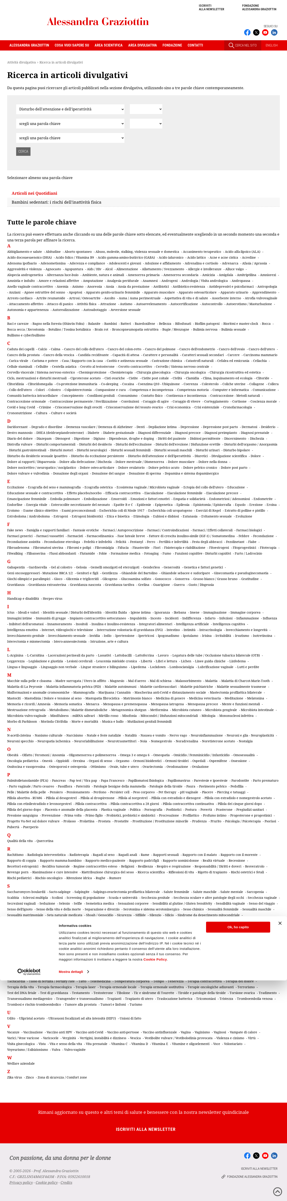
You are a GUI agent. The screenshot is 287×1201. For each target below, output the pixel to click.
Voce (216, 1044)
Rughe (100, 878)
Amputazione (93, 281)
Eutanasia (190, 516)
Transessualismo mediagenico (29, 998)
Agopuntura (74, 269)
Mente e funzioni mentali (241, 704)
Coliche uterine (234, 384)
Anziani (14, 292)
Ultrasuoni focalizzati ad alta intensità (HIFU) (82, 1018)
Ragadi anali (127, 855)
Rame (145, 855)
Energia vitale (36, 504)
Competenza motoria (193, 390)
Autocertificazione (184, 304)
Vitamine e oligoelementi (190, 1044)
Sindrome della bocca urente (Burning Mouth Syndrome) (50, 926)
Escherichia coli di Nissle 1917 (121, 510)
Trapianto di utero (139, 998)
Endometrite (263, 499)
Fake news (15, 530)
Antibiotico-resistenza (189, 286)
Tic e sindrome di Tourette (154, 993)
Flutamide (87, 553)
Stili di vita (105, 961)
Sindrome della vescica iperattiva (206, 926)
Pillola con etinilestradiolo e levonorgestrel (39, 804)
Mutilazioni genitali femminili (149, 721)
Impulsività (138, 618)
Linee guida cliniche (210, 661)
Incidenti (171, 618)
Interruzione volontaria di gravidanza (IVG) (130, 630)
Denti (141, 427)
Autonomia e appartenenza (28, 310)
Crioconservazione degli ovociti (78, 407)
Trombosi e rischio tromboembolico (34, 1004)
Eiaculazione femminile (184, 493)
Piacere (207, 792)
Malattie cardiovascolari (158, 686)
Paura (190, 786)
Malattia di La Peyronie (24, 686)
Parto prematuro (265, 780)
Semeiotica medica (100, 903)
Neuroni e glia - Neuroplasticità (250, 735)
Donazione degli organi (70, 473)
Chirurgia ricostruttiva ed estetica (235, 372)
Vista (42, 1044)
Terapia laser (86, 987)
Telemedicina (100, 981)
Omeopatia (161, 755)
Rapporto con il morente (239, 855)
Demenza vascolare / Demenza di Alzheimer (99, 427)
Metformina (159, 710)
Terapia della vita (20, 987)
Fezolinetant (235, 542)
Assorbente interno (226, 298)
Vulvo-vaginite (75, 1049)
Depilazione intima (162, 427)
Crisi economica (179, 407)
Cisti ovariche (114, 378)
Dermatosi (249, 427)
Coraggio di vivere (186, 401)
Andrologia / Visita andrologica (204, 281)
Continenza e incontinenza (186, 395)
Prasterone (224, 809)
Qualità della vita (20, 841)
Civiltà (177, 378)
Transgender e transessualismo (79, 998)
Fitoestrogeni (219, 547)
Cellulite (42, 366)
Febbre (244, 536)
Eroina (272, 504)
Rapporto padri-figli (144, 860)
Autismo (126, 304)
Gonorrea (182, 579)
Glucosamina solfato (136, 579)
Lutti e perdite (248, 667)
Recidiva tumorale (56, 866)
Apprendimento (264, 292)
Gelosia (81, 567)
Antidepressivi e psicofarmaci (231, 286)
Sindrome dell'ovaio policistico (222, 921)
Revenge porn (17, 872)
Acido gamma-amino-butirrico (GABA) (126, 257)
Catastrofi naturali (199, 361)
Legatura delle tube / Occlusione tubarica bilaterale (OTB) (216, 655)
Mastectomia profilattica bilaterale (236, 692)
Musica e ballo (113, 721)
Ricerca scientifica (151, 872)
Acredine (249, 257)
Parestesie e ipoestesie (211, 780)
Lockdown (158, 667)
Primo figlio (94, 815)
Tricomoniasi (206, 998)
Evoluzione (244, 516)
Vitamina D (139, 1044)
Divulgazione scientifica (229, 456)
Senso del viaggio (262, 903)
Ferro (151, 542)
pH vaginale (189, 792)
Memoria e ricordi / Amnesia (28, 704)
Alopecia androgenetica (25, 275)
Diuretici (201, 456)
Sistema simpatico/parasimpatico (78, 950)
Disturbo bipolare (236, 450)
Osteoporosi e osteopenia (68, 766)
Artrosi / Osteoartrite (84, 298)
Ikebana (180, 612)
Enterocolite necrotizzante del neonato (80, 504)
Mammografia (84, 692)
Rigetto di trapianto (212, 872)
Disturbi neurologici (92, 450)
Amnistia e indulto (21, 281)
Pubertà (13, 827)
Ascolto (109, 298)
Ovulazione (200, 766)
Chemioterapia (121, 372)
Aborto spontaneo (78, 251)
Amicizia (208, 275)
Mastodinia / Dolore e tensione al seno (53, 698)
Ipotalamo (190, 635)
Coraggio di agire (156, 401)
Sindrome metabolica (92, 938)
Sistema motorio (208, 944)
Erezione (256, 504)
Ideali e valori (28, 612)
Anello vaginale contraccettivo (30, 286)
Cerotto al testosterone (97, 366)
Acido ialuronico (171, 257)
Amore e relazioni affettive (59, 281)
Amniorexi (268, 275)
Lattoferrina (144, 655)
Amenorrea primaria (144, 275)
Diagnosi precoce (188, 433)
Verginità (69, 1038)
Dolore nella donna (212, 462)
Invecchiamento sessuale (67, 635)
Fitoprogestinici (244, 547)
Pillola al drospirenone (97, 798)
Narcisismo (74, 735)
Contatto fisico (152, 395)
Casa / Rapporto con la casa (82, 361)
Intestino (173, 630)
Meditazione (234, 698)
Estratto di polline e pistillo (245, 510)
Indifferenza (191, 618)
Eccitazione (15, 487)
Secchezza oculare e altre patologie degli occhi (209, 897)
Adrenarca (230, 263)
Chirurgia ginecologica (154, 372)
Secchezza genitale (155, 897)
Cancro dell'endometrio (197, 349)
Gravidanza (16, 585)
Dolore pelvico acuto (163, 467)
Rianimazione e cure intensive (55, 872)
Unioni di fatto (130, 1018)
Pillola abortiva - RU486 (24, 798)
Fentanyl (136, 542)
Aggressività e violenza (24, 269)
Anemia (62, 286)
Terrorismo (246, 987)
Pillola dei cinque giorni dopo (240, 804)
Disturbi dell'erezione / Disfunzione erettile (188, 444)
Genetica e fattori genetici (203, 567)
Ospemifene (218, 761)
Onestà (47, 761)
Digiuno (99, 438)
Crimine (45, 407)
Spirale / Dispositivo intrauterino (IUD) (178, 956)
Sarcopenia (255, 892)
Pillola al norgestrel (133, 798)
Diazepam (44, 438)
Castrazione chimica (167, 361)
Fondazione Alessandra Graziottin (259, 7)
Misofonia (129, 715)
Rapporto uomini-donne (181, 860)
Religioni (127, 866)
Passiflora (65, 786)
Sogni (212, 950)
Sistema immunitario (149, 944)
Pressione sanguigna (22, 815)
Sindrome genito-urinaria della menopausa (39, 938)
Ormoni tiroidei (177, 761)
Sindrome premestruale (25, 944)
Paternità (83, 786)
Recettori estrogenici (22, 866)
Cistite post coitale (155, 378)
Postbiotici (173, 809)
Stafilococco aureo (21, 961)
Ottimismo (98, 766)
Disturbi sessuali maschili (173, 450)
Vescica (135, 1038)
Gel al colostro (61, 567)
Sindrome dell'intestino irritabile (80, 921)
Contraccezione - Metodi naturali (235, 395)
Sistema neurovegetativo (243, 944)
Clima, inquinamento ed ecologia (227, 378)
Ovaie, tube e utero (124, 766)
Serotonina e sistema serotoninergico (151, 909)
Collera (273, 384)
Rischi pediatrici (19, 878)
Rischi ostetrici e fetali (247, 872)
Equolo (240, 504)
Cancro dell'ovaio (232, 349)
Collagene (256, 384)
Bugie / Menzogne (175, 329)
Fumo (167, 553)
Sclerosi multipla (35, 897)
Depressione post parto (220, 427)
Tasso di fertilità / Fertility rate (52, 981)
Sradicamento (237, 956)
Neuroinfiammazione (207, 735)
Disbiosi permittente (205, 438)
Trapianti (114, 998)
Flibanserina (36, 553)
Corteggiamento (216, 401)
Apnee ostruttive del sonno (44, 292)
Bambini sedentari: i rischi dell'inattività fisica (56, 202)
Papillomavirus (179, 780)
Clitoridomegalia (40, 384)
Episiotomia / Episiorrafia (212, 504)
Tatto (82, 981)
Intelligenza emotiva (22, 630)
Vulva (56, 1049)
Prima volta (73, 815)
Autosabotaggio (95, 310)
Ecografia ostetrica (99, 487)
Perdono (99, 792)
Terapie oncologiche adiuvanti (211, 987)
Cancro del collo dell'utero (84, 349)
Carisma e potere (45, 361)
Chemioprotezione (93, 372)
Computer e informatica (231, 390)
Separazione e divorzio (102, 909)
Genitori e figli (87, 573)
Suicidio (183, 961)
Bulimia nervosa (205, 329)
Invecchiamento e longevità (246, 630)
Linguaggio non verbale (59, 667)
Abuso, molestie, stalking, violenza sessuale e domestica (137, 251)
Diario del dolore (20, 438)
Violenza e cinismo (230, 1038)
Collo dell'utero (20, 390)
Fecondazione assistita (23, 542)
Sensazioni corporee (133, 903)
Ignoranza (162, 612)
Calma (55, 349)
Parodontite (240, 780)
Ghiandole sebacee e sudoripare (185, 573)
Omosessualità (244, 755)
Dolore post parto (234, 467)
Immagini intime (19, 618)
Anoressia (94, 286)
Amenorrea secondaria (180, 275)
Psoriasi (270, 821)
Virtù (252, 1038)
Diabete (93, 433)
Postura (191, 809)
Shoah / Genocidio (99, 915)
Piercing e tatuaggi (231, 792)
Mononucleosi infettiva (236, 715)
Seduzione (47, 903)
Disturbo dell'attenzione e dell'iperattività (159, 456)
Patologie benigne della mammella (120, 786)
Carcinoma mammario (260, 355)
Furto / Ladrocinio (248, 553)
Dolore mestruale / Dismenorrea (139, 462)
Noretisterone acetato (218, 741)
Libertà (146, 661)
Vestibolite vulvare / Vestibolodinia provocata (179, 1038)
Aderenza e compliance (87, 263)
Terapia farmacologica (55, 987)
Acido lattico (196, 257)
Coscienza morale (263, 401)
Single (52, 944)
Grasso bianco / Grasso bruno (215, 579)
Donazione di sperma (145, 473)
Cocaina (128, 384)
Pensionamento (78, 792)
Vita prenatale (96, 1044)
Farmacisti (75, 536)
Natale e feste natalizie (104, 735)
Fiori (156, 547)
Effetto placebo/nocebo (84, 493)
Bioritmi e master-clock (240, 323)
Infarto (210, 618)
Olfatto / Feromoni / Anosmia (43, 755)
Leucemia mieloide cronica (116, 661)
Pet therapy (167, 792)
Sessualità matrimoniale (25, 915)
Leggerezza (16, 661)
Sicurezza (124, 915)
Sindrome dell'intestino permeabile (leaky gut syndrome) (152, 921)
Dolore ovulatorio (131, 467)
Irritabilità (223, 635)
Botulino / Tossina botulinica (69, 329)
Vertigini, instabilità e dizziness (103, 1038)
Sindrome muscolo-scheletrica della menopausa (148, 938)
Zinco (30, 1077)
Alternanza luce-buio (62, 275)
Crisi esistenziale (206, 407)
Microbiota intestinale (257, 710)
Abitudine (53, 251)
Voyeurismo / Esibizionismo (27, 1049)
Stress (145, 961)
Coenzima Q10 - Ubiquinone (159, 384)
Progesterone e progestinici (251, 815)
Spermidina (136, 956)
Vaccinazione (33, 1032)
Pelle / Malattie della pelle (26, 792)
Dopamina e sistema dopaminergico (192, 473)
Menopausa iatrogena (167, 704)
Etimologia (141, 516)
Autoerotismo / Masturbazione (249, 304)
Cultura (41, 413)
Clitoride (262, 378)
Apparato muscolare (159, 292)
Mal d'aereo (137, 681)
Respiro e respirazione (174, 866)
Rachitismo (15, 855)
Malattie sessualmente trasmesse (241, 686)
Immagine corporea (245, 612)
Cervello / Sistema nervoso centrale (182, 366)
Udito (11, 1018)
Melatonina (255, 698)
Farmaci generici (20, 536)
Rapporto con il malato (200, 855)
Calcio (42, 349)
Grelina (143, 585)
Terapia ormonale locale (118, 987)
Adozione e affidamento (163, 263)
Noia (143, 741)
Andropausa (241, 281)
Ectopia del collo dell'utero (203, 487)
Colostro (54, 390)
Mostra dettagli (71, 1192)
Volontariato (233, 1044)
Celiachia (260, 361)
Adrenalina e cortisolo (201, 263)
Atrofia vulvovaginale (261, 298)
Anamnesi (150, 281)
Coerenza (191, 384)
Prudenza (199, 821)
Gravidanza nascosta (85, 585)
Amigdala (226, 275)
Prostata (104, 821)
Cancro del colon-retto (124, 349)
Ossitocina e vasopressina (26, 766)
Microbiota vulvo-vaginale (26, 715)
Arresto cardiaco (20, 298)
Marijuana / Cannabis (114, 692)
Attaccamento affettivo (26, 304)
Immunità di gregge (51, 618)
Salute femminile (176, 892)
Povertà (206, 809)
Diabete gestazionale (118, 433)
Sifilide (140, 915)
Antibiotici (161, 286)
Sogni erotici (229, 950)
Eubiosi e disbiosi (166, 516)
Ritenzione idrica (79, 878)
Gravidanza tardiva (119, 585)
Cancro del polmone (160, 349)
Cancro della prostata (23, 355)
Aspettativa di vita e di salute (186, 298)
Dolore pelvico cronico (200, 467)
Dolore (256, 456)
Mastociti (14, 698)
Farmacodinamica (100, 536)
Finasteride (141, 547)
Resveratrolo (254, 866)
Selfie (78, 903)
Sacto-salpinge (60, 892)
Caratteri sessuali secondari (203, 355)
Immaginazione (215, 612)
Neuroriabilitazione (89, 741)
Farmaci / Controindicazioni (168, 530)
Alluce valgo (234, 269)
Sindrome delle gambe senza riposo (88, 932)
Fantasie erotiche (86, 530)
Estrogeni (61, 516)
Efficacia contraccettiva (123, 493)
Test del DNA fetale (21, 993)
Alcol (109, 269)
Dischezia (257, 438)
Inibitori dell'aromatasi (26, 624)
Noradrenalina (187, 741)
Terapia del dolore (240, 981)
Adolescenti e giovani (125, 263)
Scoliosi (57, 897)
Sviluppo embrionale (23, 967)
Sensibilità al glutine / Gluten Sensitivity (182, 903)
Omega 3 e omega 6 (135, 755)
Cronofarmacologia (237, 407)
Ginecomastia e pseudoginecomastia (241, 573)
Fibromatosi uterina (48, 547)
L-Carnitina (35, 655)
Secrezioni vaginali (21, 903)
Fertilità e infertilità (173, 542)
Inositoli (82, 624)
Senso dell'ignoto (20, 909)
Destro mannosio (20, 433)
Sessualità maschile (256, 909)
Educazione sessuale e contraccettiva (35, 493)
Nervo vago (178, 735)
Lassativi (104, 655)
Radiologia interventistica (46, 855)
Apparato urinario (234, 292)
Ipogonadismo (168, 635)
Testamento (81, 993)
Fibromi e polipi (79, 547)
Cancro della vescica (58, 355)
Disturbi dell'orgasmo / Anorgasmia (250, 444)
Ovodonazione (177, 766)
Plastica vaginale (113, 809)
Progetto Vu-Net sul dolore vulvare (33, 821)
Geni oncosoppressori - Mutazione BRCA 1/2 (40, 573)
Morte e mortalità (85, 721)
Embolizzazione (95, 499)
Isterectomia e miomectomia (28, 641)
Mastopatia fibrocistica (102, 698)
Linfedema (237, 661)
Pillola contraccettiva (91, 804)
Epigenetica (164, 504)
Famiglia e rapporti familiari (48, 530)
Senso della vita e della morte (58, 909)
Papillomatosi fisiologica (146, 780)
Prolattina (87, 821)
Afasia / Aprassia (254, 263)
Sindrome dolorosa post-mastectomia (182, 932)
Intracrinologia (210, 630)
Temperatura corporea (132, 981)
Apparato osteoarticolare (198, 292)
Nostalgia (246, 741)
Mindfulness (59, 715)
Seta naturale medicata (64, 915)
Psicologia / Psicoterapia (243, 821)
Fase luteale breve (131, 536)
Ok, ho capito (238, 1148)
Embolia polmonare (65, 499)
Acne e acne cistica (224, 257)
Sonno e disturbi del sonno (79, 956)
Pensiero (56, 792)
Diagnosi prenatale (255, 433)
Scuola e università (123, 897)
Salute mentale (231, 892)
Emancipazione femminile (26, 499)
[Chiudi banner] (280, 1143)
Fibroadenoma (18, 547)
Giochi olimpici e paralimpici (28, 579)
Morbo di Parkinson (22, 721)
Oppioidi (62, 761)
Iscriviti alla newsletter (211, 7)
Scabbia (13, 897)
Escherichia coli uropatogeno (170, 510)
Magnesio (117, 681)
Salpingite (81, 892)
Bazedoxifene (145, 323)
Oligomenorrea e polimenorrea (92, 755)
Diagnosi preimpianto (220, 433)
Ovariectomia (153, 766)
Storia (132, 961)
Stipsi (121, 961)
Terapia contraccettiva (204, 981)
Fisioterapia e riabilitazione (184, 547)
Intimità (190, 630)
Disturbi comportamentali (55, 444)
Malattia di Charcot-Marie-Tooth (245, 681)
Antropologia (267, 286)
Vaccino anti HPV (59, 1032)
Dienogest (62, 438)
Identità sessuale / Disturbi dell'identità (72, 612)
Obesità (12, 755)
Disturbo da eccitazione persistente (97, 456)
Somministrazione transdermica (31, 956)
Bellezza (165, 323)
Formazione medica (125, 553)
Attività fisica (86, 304)
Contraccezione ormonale (26, 401)
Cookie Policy (155, 1180)
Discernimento (235, 438)
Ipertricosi (146, 635)
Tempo (158, 981)
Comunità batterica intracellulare (32, 395)
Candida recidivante (93, 355)
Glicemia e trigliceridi (82, 579)
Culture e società (63, 413)
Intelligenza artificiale (192, 624)
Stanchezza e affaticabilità (58, 961)
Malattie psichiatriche (196, 686)
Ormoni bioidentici (147, 761)
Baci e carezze (18, 323)
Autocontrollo (212, 304)
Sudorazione (163, 961)
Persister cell (119, 792)
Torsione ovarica (242, 993)
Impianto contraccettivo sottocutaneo (98, 618)
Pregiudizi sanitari (250, 809)
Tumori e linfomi (113, 1004)
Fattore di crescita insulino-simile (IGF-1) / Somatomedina (192, 536)
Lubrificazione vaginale (215, 667)
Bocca (266, 323)
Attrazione (108, 304)
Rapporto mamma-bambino (61, 860)
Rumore (115, 878)
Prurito (216, 821)
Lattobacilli (123, 655)
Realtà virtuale (214, 860)
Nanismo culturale (49, 735)
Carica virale (18, 361)
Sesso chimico (193, 909)
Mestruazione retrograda (26, 710)
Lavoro (163, 655)
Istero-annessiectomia (70, 641)
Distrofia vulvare (20, 444)
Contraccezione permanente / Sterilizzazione (83, 401)
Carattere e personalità (160, 355)
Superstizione (260, 961)
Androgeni (169, 281)
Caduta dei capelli (20, 349)
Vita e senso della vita (66, 1044)
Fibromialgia (104, 547)
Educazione (236, 487)
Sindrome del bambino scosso (29, 921)
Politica (135, 809)
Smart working (118, 950)
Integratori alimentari (155, 624)
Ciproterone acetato (85, 378)
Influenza (270, 618)
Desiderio (268, 427)
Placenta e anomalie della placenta (71, 809)
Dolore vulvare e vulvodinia (28, 473)
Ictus (10, 612)
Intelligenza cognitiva (229, 624)
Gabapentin (16, 567)
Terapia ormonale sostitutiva (162, 987)
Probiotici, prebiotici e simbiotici (131, 815)
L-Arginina (15, 655)
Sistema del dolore (116, 944)
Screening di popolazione (86, 897)
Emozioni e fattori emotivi (150, 499)
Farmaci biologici (249, 530)
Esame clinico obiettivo (40, 510)
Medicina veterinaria (205, 698)
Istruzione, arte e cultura (109, 641)
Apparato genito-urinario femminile (113, 292)
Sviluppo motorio (56, 967)
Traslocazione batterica (174, 998)
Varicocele (51, 1038)
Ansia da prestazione (134, 286)
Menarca (92, 704)
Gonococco (163, 579)
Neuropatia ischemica (53, 741)
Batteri (126, 323)
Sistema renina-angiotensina (28, 950)
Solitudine (250, 950)
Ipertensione (125, 635)
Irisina (207, 635)
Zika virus (14, 1077)
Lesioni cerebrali (79, 661)
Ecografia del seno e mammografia (54, 487)
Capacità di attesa (126, 355)
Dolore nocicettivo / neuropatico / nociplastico (41, 467)
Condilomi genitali (101, 395)
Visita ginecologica (21, 1044)
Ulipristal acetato (32, 1018)
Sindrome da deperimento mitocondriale (209, 915)
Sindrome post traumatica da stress (215, 938)
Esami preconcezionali (79, 510)
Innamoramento (59, 624)
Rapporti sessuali (166, 855)
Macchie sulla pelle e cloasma (29, 681)
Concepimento (72, 395)
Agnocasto (53, 269)
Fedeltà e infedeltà (98, 542)
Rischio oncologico (49, 878)
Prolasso (69, 821)
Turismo (136, 1004)
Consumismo (127, 395)
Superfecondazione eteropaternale (219, 961)
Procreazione (169, 815)
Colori (40, 390)
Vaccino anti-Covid (89, 1032)
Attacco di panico (60, 304)
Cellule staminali (19, 366)
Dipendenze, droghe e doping (131, 438)
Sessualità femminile (223, 909)
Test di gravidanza (54, 993)
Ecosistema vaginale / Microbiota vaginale (148, 487)
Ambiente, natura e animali (103, 275)
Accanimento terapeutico (202, 251)
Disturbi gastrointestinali (27, 450)
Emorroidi (119, 499)
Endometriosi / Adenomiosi (229, 499)
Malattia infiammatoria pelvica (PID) (73, 686)
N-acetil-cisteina (19, 735)
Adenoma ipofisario (22, 263)
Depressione (189, 427)
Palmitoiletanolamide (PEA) (27, 780)
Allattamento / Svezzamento (163, 269)
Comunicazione (264, 390)
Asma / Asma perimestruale (140, 298)
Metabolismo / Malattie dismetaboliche (78, 710)
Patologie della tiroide (166, 786)
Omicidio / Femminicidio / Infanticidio (202, 755)
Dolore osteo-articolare (97, 467)
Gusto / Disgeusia (201, 585)
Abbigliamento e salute (24, 251)
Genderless (151, 567)
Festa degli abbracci (207, 542)
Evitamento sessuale (216, 516)
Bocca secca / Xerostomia (26, 329)
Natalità (131, 735)
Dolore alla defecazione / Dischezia (85, 462)
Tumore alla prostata (81, 1004)
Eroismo (13, 510)
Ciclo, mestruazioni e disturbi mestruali (37, 378)
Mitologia (208, 715)
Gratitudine (250, 579)
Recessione (237, 860)
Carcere (234, 355)
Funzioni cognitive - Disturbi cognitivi (203, 553)
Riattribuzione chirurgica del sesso (108, 872)
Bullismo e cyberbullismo (26, 335)
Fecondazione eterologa (62, 542)
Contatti (195, 45)
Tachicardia (16, 981)
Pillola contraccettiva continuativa (188, 804)
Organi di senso (100, 761)
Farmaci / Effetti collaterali (213, 530)
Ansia (110, 286)
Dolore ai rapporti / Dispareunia (31, 462)
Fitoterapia (268, 547)
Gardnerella (38, 567)
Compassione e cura (111, 390)
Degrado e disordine (46, 427)
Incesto (155, 618)
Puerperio (30, 827)
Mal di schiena (161, 681)
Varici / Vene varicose (23, 1038)
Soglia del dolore (191, 950)
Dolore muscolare (181, 462)
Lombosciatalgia (182, 667)
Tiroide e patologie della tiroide (202, 993)
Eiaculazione (153, 493)
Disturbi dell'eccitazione (134, 444)
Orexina (79, 761)
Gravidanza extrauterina (47, 585)
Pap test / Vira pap (83, 780)
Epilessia (182, 504)
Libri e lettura (166, 661)
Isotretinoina (262, 635)
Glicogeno (109, 579)
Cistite (133, 378)
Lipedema (138, 667)
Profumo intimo (214, 815)
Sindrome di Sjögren (134, 932)
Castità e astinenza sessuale (127, 361)
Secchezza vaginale (262, 897)
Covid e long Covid (21, 407)
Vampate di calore (243, 1032)
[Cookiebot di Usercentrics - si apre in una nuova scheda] (29, 1192)
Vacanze (13, 1032)
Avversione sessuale (126, 310)
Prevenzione (51, 815)
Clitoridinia (15, 384)
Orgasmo (122, 761)
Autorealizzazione (66, 310)
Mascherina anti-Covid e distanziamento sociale (170, 692)
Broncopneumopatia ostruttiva (135, 329)
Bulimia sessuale (233, 329)
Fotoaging (151, 553)
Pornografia (153, 809)
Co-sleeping (109, 384)
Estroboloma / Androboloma (28, 516)
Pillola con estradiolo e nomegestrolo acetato (238, 798)
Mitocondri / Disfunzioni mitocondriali (169, 715)
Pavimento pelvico (213, 786)
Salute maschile (205, 892)
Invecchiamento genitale (25, 635)
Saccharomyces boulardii (26, 892)
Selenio (64, 903)
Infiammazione (247, 618)
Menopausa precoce (203, 704)
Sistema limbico (181, 944)
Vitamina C (119, 1044)
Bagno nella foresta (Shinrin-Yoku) (58, 323)
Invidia (94, 635)
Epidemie (144, 504)
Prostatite (121, 821)
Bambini (110, 323)
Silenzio (155, 915)
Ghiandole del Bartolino (139, 573)
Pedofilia (237, 786)
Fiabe (252, 542)
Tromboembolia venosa (255, 998)
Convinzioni (130, 401)
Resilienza (145, 866)
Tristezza (226, 998)
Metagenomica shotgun (128, 710)
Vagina (186, 1032)
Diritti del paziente (172, 438)
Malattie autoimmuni (120, 686)
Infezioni (226, 618)
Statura (87, 961)
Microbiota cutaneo (186, 710)
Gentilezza (110, 573)
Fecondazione (263, 536)
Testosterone (103, 993)
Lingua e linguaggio (22, 667)
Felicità (121, 542)
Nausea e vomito (153, 735)
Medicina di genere (170, 698)
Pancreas (59, 780)
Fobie (103, 553)
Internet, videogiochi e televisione (67, 630)
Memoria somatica (68, 704)
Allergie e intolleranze (205, 269)
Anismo (77, 286)
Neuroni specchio (20, 741)
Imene (195, 612)
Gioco (58, 579)
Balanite (94, 323)
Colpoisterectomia (78, 390)
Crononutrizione (19, 413)
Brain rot (101, 329)
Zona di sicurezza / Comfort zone (62, 1077)
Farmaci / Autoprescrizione (123, 530)
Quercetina (45, 841)
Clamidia (192, 378)
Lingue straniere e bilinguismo (104, 667)
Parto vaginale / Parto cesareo (31, 786)
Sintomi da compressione (79, 944)
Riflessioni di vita (181, 872)
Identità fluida (116, 612)
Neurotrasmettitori (122, 741)
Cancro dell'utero (262, 349)
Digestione (82, 438)
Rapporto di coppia (21, 860)
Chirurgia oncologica (190, 372)
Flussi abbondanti (62, 553)
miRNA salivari (83, 715)
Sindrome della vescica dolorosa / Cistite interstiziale (137, 926)
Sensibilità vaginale (230, 903)
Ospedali (198, 761)
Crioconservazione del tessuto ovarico (134, 407)
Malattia (211, 681)
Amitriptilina (246, 275)
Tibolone (123, 993)
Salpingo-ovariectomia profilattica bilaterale (126, 892)
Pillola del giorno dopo (24, 809)
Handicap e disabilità (23, 598)
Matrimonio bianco (137, 698)
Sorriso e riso (114, 956)
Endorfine (14, 504)
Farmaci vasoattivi (50, 536)
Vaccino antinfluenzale (160, 1032)
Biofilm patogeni (207, 323)
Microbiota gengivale (221, 710)
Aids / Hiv (94, 269)
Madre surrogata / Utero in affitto (80, 681)
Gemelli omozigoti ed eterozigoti (115, 567)
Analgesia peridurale (123, 281)
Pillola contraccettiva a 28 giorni (135, 804)
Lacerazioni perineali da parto (71, 655)
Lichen (186, 661)
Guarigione (161, 585)
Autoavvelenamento (151, 304)
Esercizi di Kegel (208, 510)
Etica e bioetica (118, 516)
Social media (165, 950)
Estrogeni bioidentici (87, 516)
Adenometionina (53, 263)
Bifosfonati (183, 323)
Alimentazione (127, 269)
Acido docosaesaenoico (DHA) (29, 257)
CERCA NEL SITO (243, 45)
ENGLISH (272, 45)
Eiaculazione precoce (222, 493)
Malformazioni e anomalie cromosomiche (38, 692)
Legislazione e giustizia (45, 661)
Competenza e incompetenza (151, 390)
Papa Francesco (112, 780)
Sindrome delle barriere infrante (32, 932)
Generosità (172, 567)
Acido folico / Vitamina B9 (75, 257)
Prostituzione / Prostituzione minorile (160, 821)
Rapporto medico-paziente (105, 860)
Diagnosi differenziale (154, 433)
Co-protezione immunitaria (77, 384)
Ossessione (239, 761)
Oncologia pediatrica (22, 761)
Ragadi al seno (104, 855)
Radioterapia (79, 855)
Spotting (217, 956)
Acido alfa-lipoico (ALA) (242, 251)
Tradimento (268, 993)
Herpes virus (52, 598)
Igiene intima (141, 612)
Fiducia (123, 547)
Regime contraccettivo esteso (95, 866)
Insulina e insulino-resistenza (113, 624)
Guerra (179, 585)
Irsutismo (242, 635)
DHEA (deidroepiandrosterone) (60, 433)
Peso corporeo (144, 792)
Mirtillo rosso (108, 715)
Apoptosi (75, 292)
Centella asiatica (64, 366)
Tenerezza (176, 981)
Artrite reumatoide (50, 298)
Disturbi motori (61, 450)
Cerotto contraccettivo (135, 366)
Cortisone (239, 401)
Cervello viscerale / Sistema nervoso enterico (41, 372)
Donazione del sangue (108, 473)
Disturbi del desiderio (95, 444)
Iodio (107, 635)
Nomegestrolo (161, 741)
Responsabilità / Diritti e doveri (218, 866)
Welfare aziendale (21, 1063)
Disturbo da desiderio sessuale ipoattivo (37, 456)
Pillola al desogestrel (61, 798)
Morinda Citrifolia (54, 721)
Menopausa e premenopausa (125, 704)
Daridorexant (17, 427)
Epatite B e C (123, 504)
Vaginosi (220, 1032)
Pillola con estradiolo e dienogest (176, 798)
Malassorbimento (188, 681)
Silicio (169, 915)
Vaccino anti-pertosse (123, 1032)
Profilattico (191, 815)
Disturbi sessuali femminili (130, 450)
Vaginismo (202, 1032)
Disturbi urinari (208, 450)
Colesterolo (210, 384)
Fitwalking (15, 553)
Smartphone (142, 950)
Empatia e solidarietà (189, 499)
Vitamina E (160, 1044)
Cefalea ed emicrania (233, 361)
